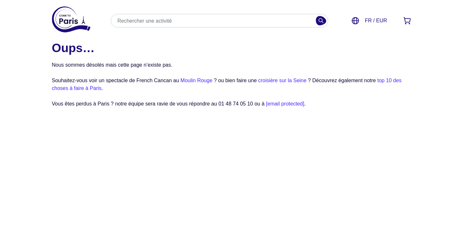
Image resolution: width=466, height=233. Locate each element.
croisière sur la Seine (282, 80)
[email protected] (285, 103)
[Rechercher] (321, 21)
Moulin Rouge (197, 80)
